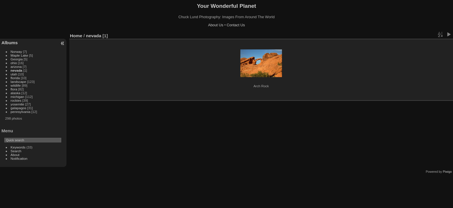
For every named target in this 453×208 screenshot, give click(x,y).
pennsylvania (21, 112)
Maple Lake (19, 55)
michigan (17, 97)
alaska (16, 93)
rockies (16, 100)
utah (14, 74)
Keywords (18, 147)
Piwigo (447, 171)
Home (76, 35)
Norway (16, 51)
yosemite (17, 104)
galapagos (18, 108)
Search (16, 151)
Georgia (17, 59)
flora (14, 89)
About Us (215, 25)
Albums (9, 42)
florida (15, 78)
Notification (19, 158)
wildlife (16, 85)
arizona (16, 66)
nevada (17, 70)
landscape (18, 81)
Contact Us (235, 25)
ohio (14, 63)
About (15, 155)
